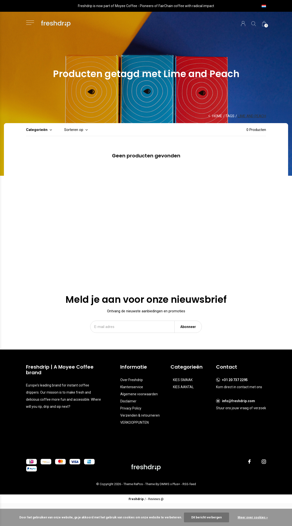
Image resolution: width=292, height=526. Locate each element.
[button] (30, 23)
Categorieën (37, 130)
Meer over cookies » (253, 517)
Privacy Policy (130, 408)
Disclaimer (128, 401)
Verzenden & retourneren (140, 415)
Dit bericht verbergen (206, 517)
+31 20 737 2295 (235, 380)
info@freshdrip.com (238, 401)
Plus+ (176, 484)
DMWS (165, 484)
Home (217, 116)
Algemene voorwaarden (139, 394)
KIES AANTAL (183, 387)
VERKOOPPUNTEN (134, 422)
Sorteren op (73, 130)
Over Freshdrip (131, 380)
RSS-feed (189, 484)
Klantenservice (131, 387)
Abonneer (188, 327)
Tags (229, 116)
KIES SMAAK (183, 380)
